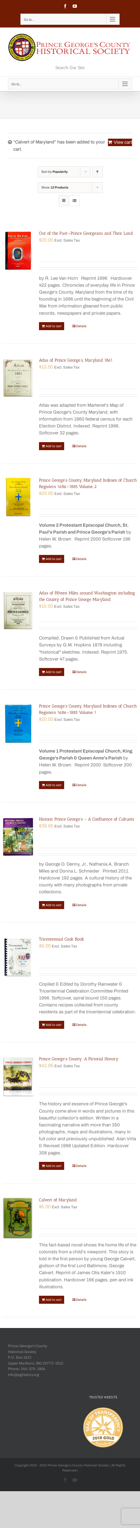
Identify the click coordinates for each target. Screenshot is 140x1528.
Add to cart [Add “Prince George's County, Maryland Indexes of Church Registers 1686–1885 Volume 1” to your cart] (54, 785)
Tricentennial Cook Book (61, 939)
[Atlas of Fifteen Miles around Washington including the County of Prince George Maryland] (18, 610)
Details (81, 326)
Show (54, 187)
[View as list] (74, 200)
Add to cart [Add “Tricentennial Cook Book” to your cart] (54, 1025)
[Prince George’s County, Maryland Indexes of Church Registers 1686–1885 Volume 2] (18, 498)
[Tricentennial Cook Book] (18, 957)
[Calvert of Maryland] (18, 1218)
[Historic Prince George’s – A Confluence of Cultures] (18, 837)
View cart (123, 142)
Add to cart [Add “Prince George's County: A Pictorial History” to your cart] (54, 1166)
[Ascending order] (97, 171)
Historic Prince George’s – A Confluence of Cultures (86, 819)
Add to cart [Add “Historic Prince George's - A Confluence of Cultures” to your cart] (54, 905)
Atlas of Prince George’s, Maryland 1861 (76, 360)
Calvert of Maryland (58, 1199)
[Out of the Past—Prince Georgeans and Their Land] (18, 251)
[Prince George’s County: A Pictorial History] (18, 1076)
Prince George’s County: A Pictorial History (78, 1058)
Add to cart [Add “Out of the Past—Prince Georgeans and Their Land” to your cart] (54, 326)
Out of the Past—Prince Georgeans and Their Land (86, 233)
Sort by (54, 172)
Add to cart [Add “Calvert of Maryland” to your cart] (54, 1300)
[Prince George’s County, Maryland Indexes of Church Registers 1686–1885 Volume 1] (18, 724)
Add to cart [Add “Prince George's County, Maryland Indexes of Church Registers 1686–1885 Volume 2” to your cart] (54, 559)
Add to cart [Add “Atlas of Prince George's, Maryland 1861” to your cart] (54, 446)
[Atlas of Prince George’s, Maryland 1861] (18, 378)
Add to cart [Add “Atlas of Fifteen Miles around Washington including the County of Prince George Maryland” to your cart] (54, 672)
